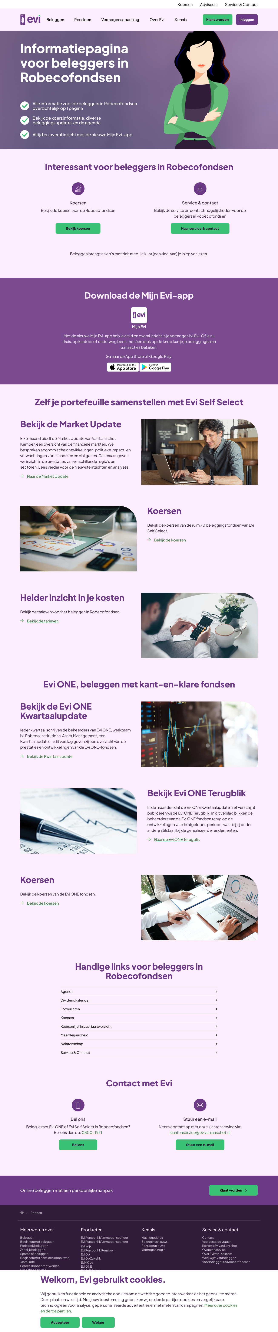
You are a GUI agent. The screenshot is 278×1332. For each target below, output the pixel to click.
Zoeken (195, 19)
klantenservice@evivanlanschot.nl (200, 1132)
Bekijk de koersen (170, 539)
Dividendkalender (75, 1000)
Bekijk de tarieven (43, 620)
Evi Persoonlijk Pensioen (98, 1250)
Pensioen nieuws (153, 1245)
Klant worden (217, 19)
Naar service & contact (200, 228)
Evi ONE (86, 1266)
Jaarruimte (27, 1262)
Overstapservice (214, 1249)
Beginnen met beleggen (37, 1241)
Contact (208, 1237)
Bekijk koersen (78, 228)
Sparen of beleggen (34, 1253)
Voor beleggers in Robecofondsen (226, 1262)
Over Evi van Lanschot (217, 1253)
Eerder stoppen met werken (40, 1266)
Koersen (185, 4)
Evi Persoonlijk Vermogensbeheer (104, 1237)
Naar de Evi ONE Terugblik (177, 839)
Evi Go (85, 1254)
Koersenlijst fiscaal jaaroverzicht (86, 1026)
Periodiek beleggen (34, 1245)
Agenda (67, 991)
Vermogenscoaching (120, 19)
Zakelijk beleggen (32, 1249)
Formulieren (70, 1009)
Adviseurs (209, 4)
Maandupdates (152, 1237)
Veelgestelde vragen (216, 1241)
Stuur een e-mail (200, 1144)
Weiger (98, 1322)
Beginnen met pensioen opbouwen (44, 1258)
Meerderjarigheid (75, 1035)
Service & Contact (241, 4)
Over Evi (157, 19)
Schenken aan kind (33, 1270)
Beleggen (55, 19)
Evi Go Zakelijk (91, 1258)
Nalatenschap (72, 1044)
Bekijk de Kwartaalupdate (50, 756)
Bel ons (78, 1144)
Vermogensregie (153, 1249)
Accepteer (60, 1322)
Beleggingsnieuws (155, 1241)
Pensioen (82, 19)
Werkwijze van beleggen (219, 1258)
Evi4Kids (87, 1262)
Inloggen (246, 19)
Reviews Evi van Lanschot (219, 1245)
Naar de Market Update (48, 476)
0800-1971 (92, 1132)
